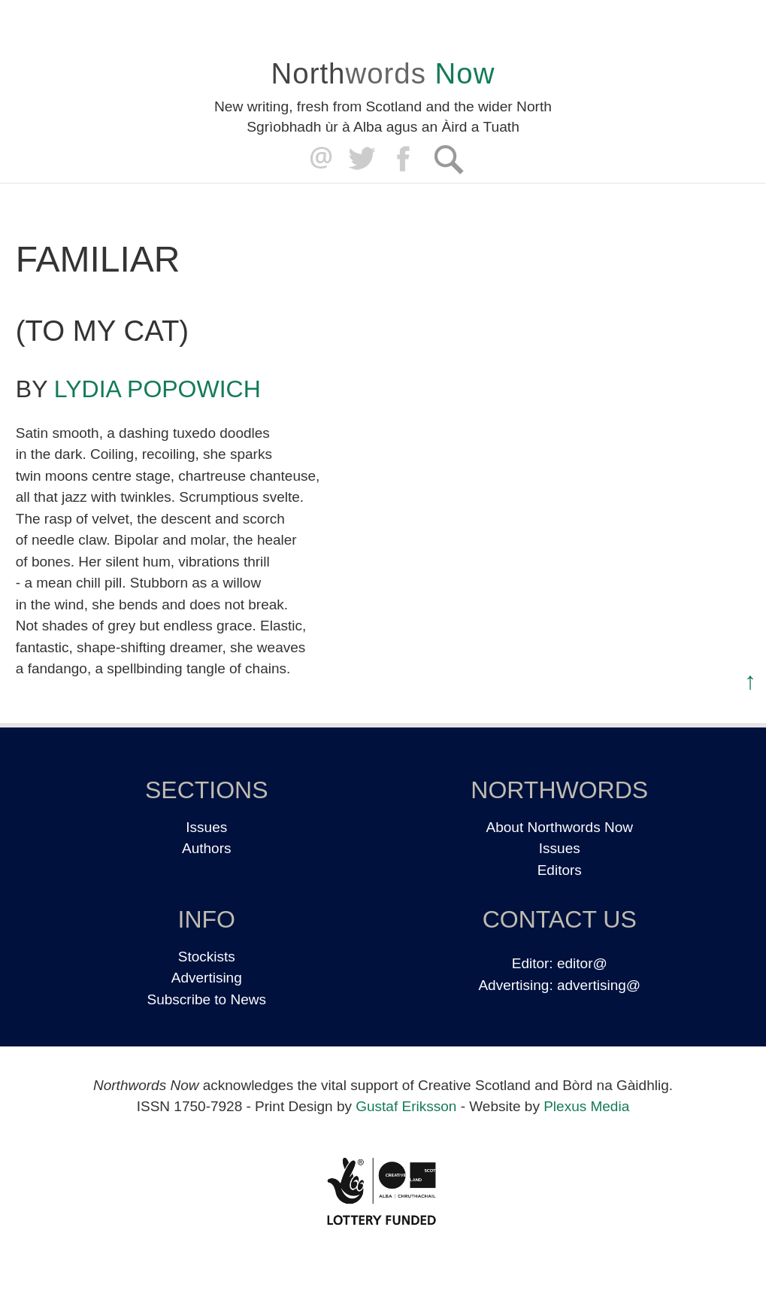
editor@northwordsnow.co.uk (317, 159)
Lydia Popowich (157, 388)
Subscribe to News (206, 999)
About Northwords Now (559, 827)
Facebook (405, 159)
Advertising (206, 978)
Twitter (361, 159)
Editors (559, 870)
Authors (206, 848)
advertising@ (598, 985)
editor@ (582, 963)
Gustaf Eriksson (406, 1106)
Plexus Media (586, 1106)
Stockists (206, 956)
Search (448, 159)
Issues (206, 827)
